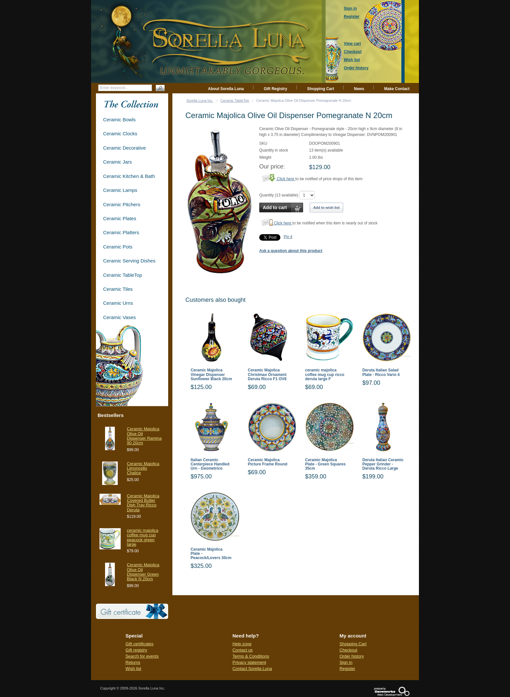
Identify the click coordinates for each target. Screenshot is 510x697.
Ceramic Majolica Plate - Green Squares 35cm (325, 464)
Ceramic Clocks (120, 133)
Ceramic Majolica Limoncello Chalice (143, 468)
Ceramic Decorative (124, 148)
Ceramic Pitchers (121, 204)
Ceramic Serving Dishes (129, 260)
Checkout (348, 650)
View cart (352, 43)
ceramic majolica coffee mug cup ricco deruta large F (324, 374)
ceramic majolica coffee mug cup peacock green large (142, 537)
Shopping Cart (320, 89)
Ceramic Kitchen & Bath (129, 176)
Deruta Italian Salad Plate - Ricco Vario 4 (381, 372)
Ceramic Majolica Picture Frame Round (267, 462)
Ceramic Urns (118, 303)
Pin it (288, 237)
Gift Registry (275, 89)
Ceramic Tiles (118, 289)
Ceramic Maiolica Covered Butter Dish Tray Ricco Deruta (143, 502)
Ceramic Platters (121, 232)
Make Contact (396, 89)
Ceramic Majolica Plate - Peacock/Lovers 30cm (211, 553)
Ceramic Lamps (120, 190)
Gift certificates (140, 643)
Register (347, 668)
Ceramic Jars (117, 162)
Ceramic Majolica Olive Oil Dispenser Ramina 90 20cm (144, 435)
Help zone (242, 643)
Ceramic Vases (119, 317)
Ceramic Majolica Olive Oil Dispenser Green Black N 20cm (143, 571)
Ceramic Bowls (119, 119)
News (359, 89)
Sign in (346, 662)
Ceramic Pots (117, 246)
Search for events (142, 656)
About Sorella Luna (226, 89)
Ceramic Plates (119, 218)
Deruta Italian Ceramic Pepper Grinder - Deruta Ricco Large (383, 464)
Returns (133, 662)
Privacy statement (249, 662)
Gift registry (136, 650)
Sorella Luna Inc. (199, 100)
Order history (352, 656)
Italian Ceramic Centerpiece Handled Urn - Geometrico (210, 464)
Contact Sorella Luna (252, 668)
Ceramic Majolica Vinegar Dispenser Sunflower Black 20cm (211, 374)
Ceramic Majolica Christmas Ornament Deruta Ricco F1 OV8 (267, 374)
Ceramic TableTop (235, 100)
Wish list (133, 668)
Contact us (243, 650)
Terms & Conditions (251, 656)
